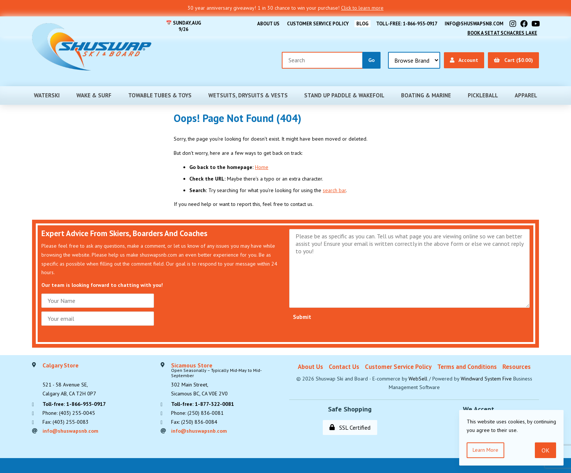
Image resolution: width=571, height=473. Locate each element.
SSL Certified (349, 427)
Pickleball (483, 95)
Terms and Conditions (467, 367)
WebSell (418, 378)
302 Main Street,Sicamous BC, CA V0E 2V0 (226, 380)
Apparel (526, 95)
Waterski (47, 95)
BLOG (362, 24)
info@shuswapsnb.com (474, 24)
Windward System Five (486, 378)
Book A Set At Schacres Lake (502, 33)
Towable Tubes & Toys (160, 95)
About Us (268, 24)
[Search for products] (322, 60)
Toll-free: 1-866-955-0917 (406, 24)
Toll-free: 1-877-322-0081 (202, 404)
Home (261, 167)
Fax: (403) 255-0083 (65, 422)
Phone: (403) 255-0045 (68, 413)
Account (464, 60)
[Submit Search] (371, 60)
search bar (334, 190)
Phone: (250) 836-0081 (197, 413)
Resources (516, 367)
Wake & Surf (93, 95)
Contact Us (344, 367)
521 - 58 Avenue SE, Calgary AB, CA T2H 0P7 (69, 380)
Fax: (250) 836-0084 (194, 422)
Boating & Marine (426, 95)
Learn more (485, 450)
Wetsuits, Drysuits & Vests (248, 95)
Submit (302, 316)
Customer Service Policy (318, 24)
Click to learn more (362, 7)
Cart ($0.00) (513, 60)
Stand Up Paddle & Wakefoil (344, 95)
